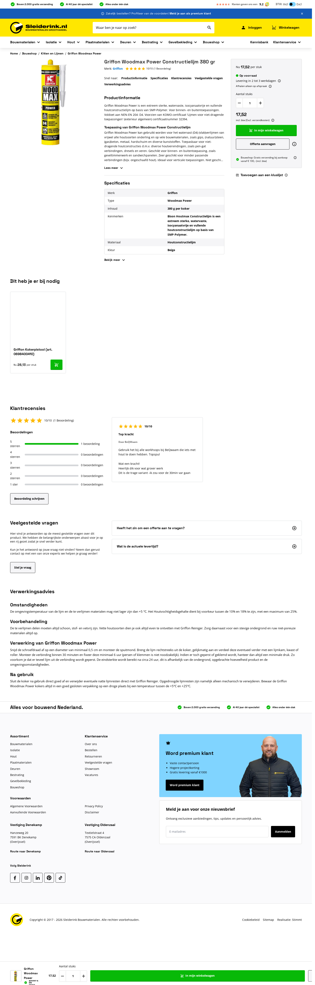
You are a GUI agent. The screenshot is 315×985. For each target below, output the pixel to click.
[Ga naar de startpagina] (38, 28)
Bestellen (91, 750)
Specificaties (159, 78)
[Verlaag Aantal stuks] (239, 103)
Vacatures (91, 775)
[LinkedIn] (38, 878)
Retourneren (93, 756)
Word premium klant (184, 785)
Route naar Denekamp (25, 851)
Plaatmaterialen (98, 42)
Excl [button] (299, 4)
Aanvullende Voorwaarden (28, 812)
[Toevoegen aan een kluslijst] (296, 974)
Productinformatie (134, 78)
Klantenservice (284, 42)
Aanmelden (283, 831)
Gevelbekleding (180, 42)
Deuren (125, 42)
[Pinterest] (49, 878)
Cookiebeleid (251, 920)
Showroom (92, 769)
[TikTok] (60, 878)
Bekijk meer (115, 260)
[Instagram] (26, 878)
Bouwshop (211, 42)
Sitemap (268, 920)
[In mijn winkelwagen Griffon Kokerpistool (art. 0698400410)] (56, 365)
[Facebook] (15, 878)
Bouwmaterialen (22, 42)
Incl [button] (285, 4)
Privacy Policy (94, 806)
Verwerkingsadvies (117, 84)
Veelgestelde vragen (209, 78)
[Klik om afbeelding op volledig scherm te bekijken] (54, 103)
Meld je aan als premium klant (190, 13)
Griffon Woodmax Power (84, 53)
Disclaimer (92, 812)
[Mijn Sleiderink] (251, 28)
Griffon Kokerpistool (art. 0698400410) (33, 351)
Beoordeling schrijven (29, 499)
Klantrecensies (181, 78)
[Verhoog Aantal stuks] (260, 103)
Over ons (91, 744)
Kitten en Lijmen (52, 53)
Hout (71, 42)
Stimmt (297, 920)
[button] (148, 68)
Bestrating (150, 42)
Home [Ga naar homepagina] (14, 53)
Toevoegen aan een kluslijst (259, 175)
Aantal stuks (244, 94)
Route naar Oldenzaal (99, 851)
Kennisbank (259, 42)
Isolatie (51, 42)
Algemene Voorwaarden (26, 806)
